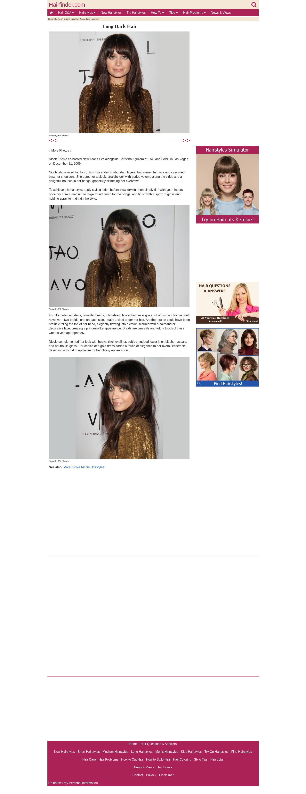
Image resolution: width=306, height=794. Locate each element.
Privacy (151, 775)
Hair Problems (194, 12)
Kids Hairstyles (191, 751)
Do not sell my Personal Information (73, 783)
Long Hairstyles (142, 751)
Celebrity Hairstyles (70, 19)
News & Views (221, 12)
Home (50, 19)
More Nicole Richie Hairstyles (83, 467)
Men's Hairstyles (166, 751)
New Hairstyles (111, 12)
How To (157, 12)
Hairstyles (87, 12)
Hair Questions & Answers (159, 744)
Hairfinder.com (67, 5)
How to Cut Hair (132, 759)
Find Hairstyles (241, 751)
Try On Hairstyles (217, 751)
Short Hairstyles (89, 751)
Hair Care (89, 759)
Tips (173, 12)
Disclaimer (166, 775)
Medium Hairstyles (115, 751)
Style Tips (200, 759)
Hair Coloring (182, 759)
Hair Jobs (217, 759)
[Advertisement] (119, 511)
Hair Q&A (66, 12)
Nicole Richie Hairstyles (89, 19)
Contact (137, 775)
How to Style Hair (158, 759)
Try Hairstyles (136, 12)
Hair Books (164, 767)
